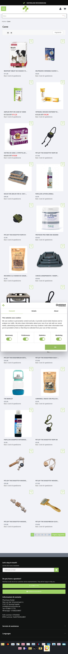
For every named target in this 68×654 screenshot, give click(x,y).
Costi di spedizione (14, 76)
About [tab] (56, 311)
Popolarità (58, 32)
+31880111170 (34, 586)
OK (55, 347)
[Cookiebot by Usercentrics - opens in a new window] (57, 305)
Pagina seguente (58, 535)
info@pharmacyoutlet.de (34, 591)
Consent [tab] (12, 311)
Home (4, 21)
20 (49, 535)
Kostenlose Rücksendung (36, 3)
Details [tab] (34, 311)
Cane (8, 21)
